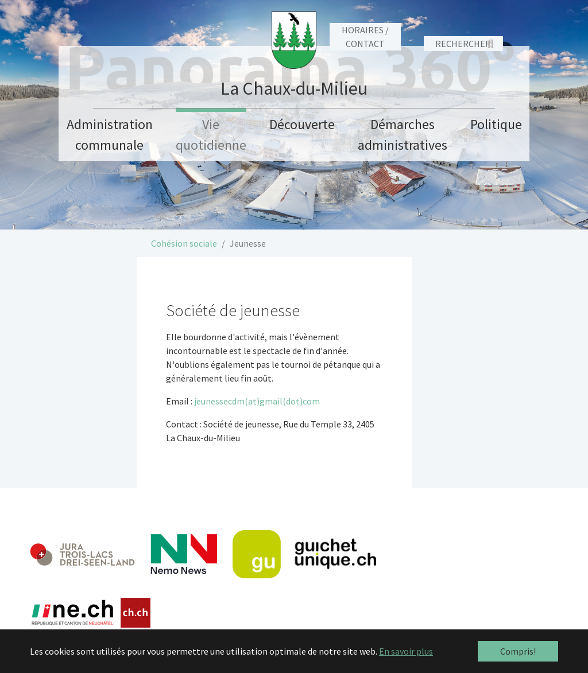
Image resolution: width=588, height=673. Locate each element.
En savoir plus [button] (406, 651)
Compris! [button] (518, 651)
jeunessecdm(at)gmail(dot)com (257, 401)
